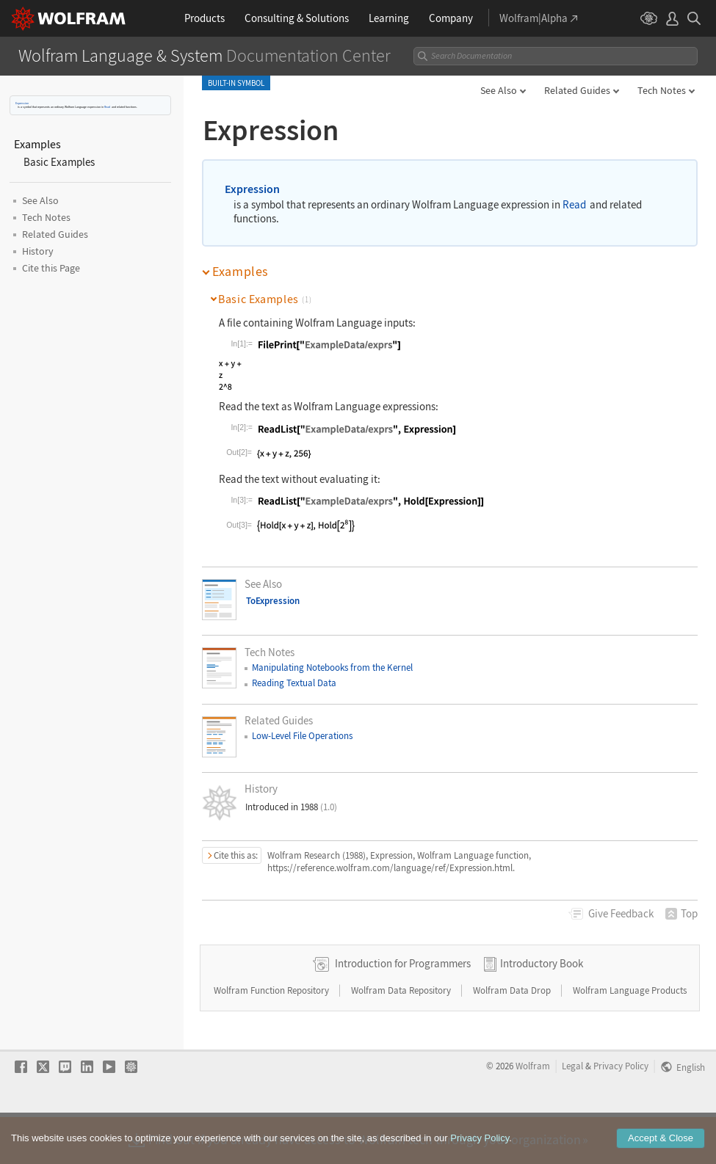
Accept (660, 1145)
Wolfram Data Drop (513, 1036)
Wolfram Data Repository (402, 1036)
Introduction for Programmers (403, 1009)
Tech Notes (661, 90)
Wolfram (533, 1112)
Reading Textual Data (294, 683)
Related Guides (577, 90)
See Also (498, 90)
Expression (22, 103)
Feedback (621, 913)
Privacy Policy (620, 1112)
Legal (572, 1112)
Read (107, 107)
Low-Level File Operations (302, 736)
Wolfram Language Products (630, 1036)
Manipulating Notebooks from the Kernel (332, 667)
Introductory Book (541, 1009)
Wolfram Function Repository (272, 1036)
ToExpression (273, 600)
